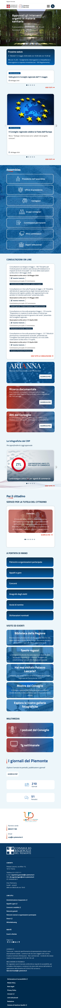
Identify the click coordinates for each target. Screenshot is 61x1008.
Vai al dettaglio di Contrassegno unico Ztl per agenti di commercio (30, 465)
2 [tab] (27, 43)
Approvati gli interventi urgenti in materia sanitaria (27, 18)
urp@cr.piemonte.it (15, 837)
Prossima (59, 28)
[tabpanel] (30, 27)
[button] (48, 6)
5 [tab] (37, 43)
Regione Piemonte (11, 1)
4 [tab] (33, 43)
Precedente (2, 28)
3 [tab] (30, 43)
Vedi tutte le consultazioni (41, 356)
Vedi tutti (50, 87)
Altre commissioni (33, 233)
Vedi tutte (50, 486)
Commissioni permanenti (35, 222)
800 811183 (12, 829)
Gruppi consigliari (33, 211)
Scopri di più (46, 376)
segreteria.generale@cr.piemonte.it (22, 875)
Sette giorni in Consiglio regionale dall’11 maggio (28, 76)
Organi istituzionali (33, 244)
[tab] (25, 539)
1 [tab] (24, 43)
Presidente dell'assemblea (33, 178)
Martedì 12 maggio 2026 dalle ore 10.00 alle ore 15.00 (29, 56)
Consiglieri (36, 200)
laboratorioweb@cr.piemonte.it (17, 971)
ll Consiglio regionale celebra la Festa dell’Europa (30, 131)
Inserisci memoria (19, 278)
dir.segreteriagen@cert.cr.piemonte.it (22, 877)
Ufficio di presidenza (33, 189)
